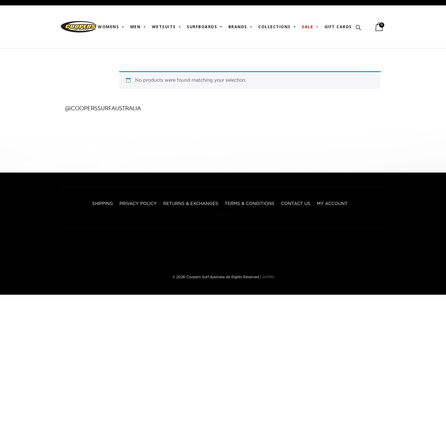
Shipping (102, 204)
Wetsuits (167, 27)
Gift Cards (338, 26)
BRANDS (240, 27)
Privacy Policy (138, 204)
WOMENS (111, 27)
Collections (277, 27)
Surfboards (205, 27)
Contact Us (295, 204)
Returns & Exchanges (190, 204)
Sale (310, 27)
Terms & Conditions (249, 204)
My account (332, 204)
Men (138, 27)
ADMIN (268, 277)
